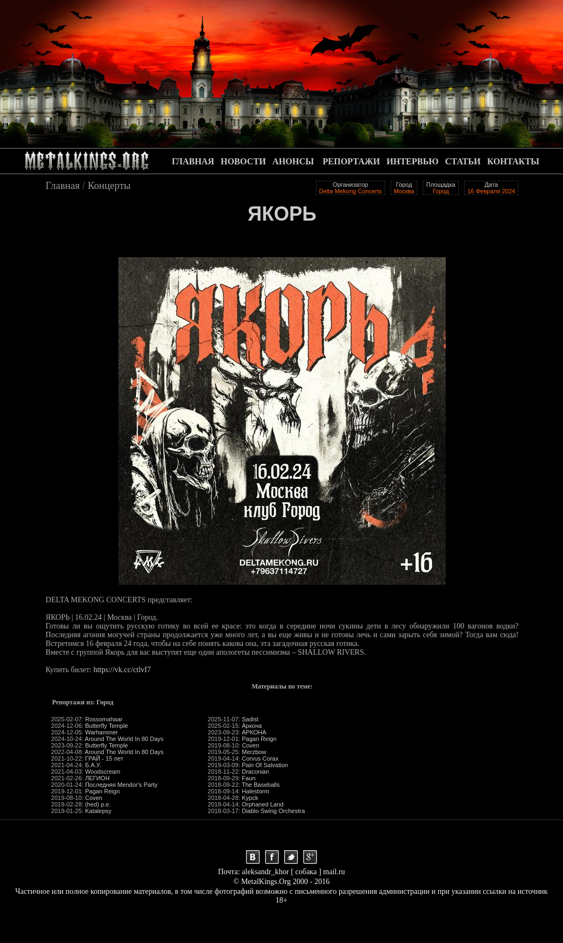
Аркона (252, 725)
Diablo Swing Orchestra (273, 811)
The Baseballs (261, 784)
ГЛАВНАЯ (193, 161)
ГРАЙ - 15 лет (104, 758)
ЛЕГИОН (97, 778)
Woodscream (103, 771)
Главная (63, 185)
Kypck (250, 797)
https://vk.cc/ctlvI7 (122, 670)
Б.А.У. (93, 765)
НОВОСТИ (243, 161)
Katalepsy (98, 811)
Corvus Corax (260, 758)
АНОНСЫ (293, 161)
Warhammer (101, 732)
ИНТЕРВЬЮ (413, 161)
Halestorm (255, 791)
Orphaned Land (262, 804)
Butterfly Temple (106, 725)
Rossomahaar (103, 719)
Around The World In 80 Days (124, 739)
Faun (248, 778)
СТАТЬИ (463, 161)
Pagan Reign (102, 791)
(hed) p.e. (98, 804)
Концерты (109, 185)
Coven (94, 797)
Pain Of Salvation (265, 765)
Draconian (255, 771)
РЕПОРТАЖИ (351, 161)
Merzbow (254, 752)
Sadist (250, 719)
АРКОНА (254, 732)
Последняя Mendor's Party (121, 784)
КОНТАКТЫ (513, 161)
